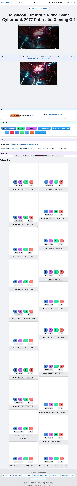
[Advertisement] (38, 96)
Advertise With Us (54, 475)
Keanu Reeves (60, 337)
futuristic (8, 144)
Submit (54, 2)
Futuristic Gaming (33, 144)
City (7, 148)
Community (61, 2)
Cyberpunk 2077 (23, 144)
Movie (26, 148)
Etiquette (46, 475)
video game (15, 144)
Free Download (9, 128)
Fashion (52, 148)
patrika (32, 115)
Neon (33, 318)
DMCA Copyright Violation (68, 475)
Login (68, 2)
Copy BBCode (40, 132)
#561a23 (41, 155)
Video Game (21, 189)
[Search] (35, 2)
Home (64, 148)
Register (73, 2)
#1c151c (37, 155)
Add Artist (15, 115)
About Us (4, 475)
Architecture (41, 148)
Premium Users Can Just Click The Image (38, 58)
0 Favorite (31, 128)
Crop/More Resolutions (61, 128)
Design (30, 148)
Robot (11, 148)
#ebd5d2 (48, 155)
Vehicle (47, 148)
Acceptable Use (38, 475)
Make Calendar (44, 128)
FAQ (10, 475)
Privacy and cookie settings (38, 479)
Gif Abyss (34, 8)
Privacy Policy (17, 475)
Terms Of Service (27, 475)
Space (15, 148)
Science (35, 148)
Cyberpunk (18, 318)
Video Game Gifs (43, 8)
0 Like (20, 128)
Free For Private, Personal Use (53, 114)
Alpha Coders (5, 2)
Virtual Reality (59, 148)
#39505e (45, 155)
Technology (20, 148)
